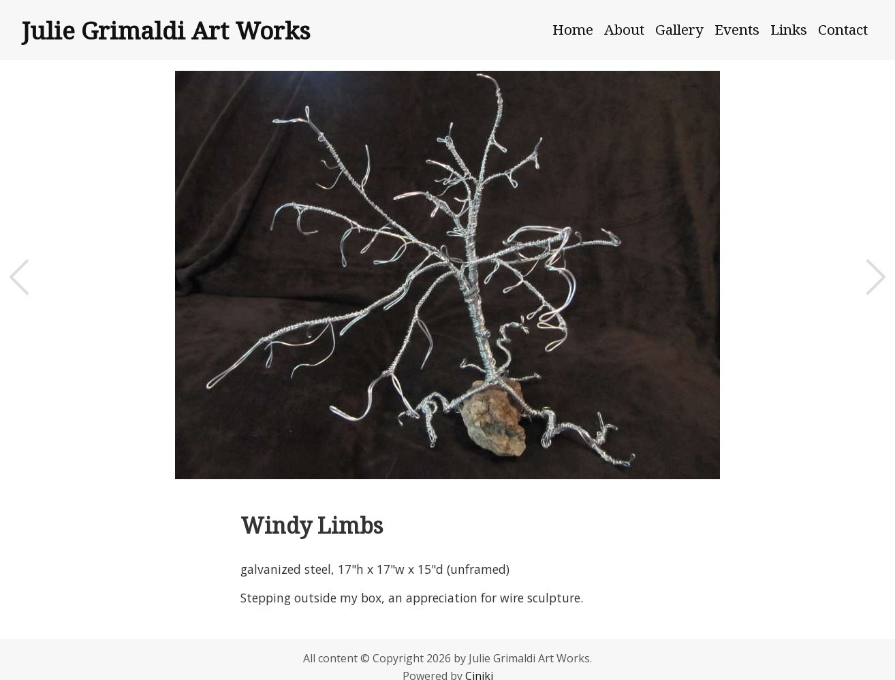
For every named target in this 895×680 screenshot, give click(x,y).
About (624, 29)
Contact (843, 29)
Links (788, 29)
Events (737, 29)
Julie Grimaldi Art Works (166, 30)
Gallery (679, 29)
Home (572, 29)
